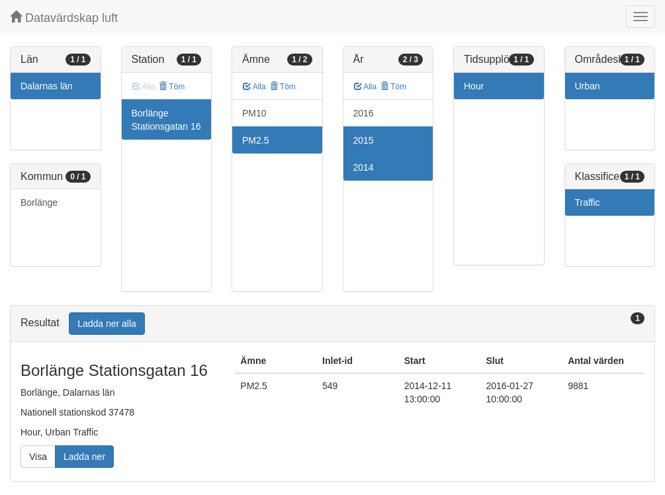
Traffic (587, 202)
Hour (474, 86)
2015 (363, 140)
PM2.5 (255, 140)
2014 (363, 167)
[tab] (332, 324)
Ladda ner (84, 456)
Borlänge (39, 202)
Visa (38, 456)
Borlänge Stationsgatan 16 (166, 120)
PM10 (254, 113)
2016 (363, 113)
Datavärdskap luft (64, 17)
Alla (254, 86)
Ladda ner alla (106, 323)
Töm (172, 86)
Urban (587, 86)
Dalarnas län (47, 86)
